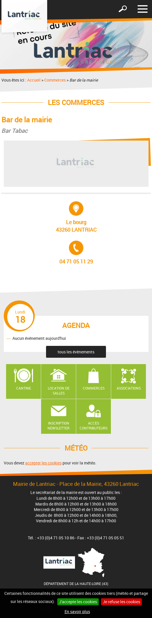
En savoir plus (77, 611)
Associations (129, 388)
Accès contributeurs (93, 425)
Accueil (34, 80)
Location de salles (58, 390)
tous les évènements (76, 352)
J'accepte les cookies (78, 601)
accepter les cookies (43, 463)
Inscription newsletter (58, 425)
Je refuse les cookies (121, 601)
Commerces (55, 80)
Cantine (23, 388)
